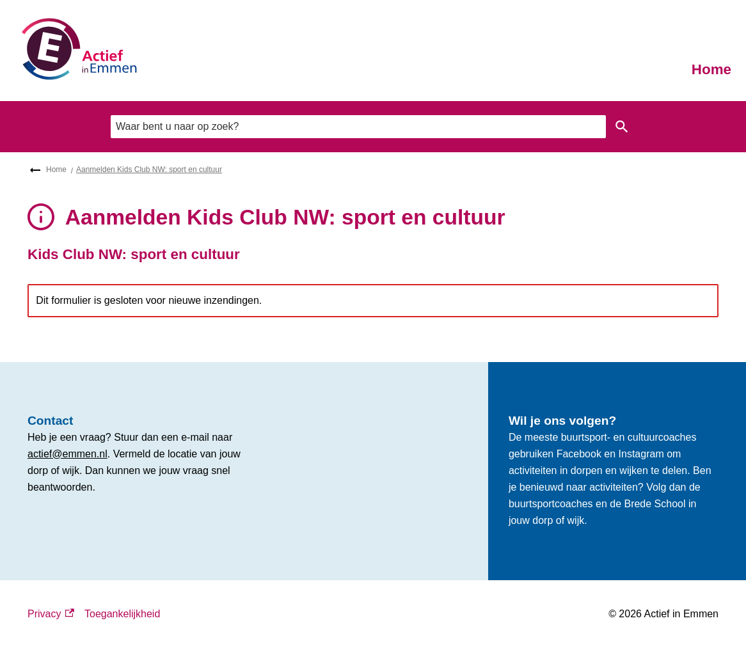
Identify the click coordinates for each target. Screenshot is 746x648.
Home (711, 69)
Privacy (51, 614)
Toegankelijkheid (122, 613)
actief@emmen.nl (67, 453)
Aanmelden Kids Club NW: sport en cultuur (149, 169)
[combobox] (358, 126)
